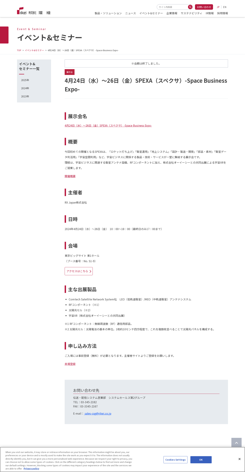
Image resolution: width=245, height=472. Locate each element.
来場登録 (70, 364)
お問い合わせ (204, 7)
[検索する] (190, 7)
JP (218, 7)
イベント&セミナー (34, 50)
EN (224, 7)
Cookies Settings (175, 462)
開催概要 (70, 176)
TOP (19, 50)
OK (201, 462)
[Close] (239, 461)
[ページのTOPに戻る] (236, 443)
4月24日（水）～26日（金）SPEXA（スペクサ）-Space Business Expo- (108, 125)
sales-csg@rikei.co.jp (97, 413)
